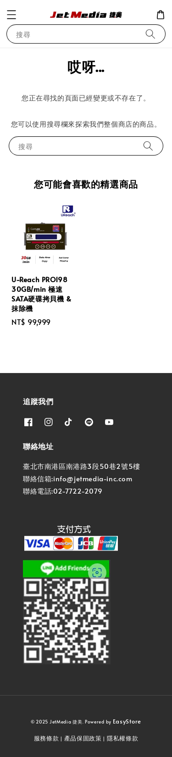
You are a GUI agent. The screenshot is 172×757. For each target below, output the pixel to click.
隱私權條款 (123, 738)
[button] (11, 15)
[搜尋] (150, 34)
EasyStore (127, 721)
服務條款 (46, 738)
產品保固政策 (83, 738)
